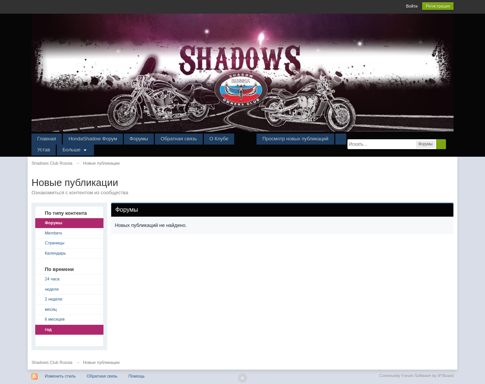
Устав (43, 150)
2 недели (53, 299)
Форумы (139, 139)
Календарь (55, 253)
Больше (75, 150)
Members (53, 233)
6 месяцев (54, 319)
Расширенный (450, 144)
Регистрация (438, 6)
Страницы (54, 243)
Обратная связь (179, 139)
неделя (52, 289)
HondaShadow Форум (93, 139)
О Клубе (219, 139)
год (48, 329)
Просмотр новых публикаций (295, 139)
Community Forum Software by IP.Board (416, 375)
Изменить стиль (60, 376)
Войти (412, 6)
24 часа (52, 279)
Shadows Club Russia (51, 362)
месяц (50, 309)
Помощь (136, 376)
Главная (46, 139)
